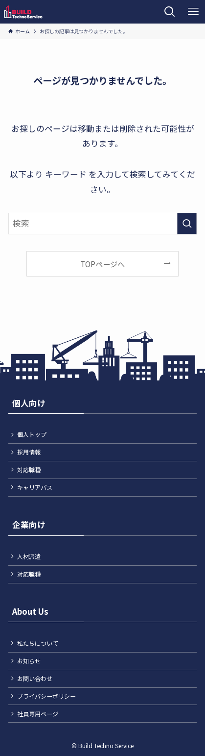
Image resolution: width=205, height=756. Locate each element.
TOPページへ (102, 264)
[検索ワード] (102, 223)
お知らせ (29, 660)
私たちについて (37, 643)
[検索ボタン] (170, 12)
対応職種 (29, 469)
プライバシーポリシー (46, 696)
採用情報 (29, 452)
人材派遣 (29, 556)
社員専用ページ (37, 713)
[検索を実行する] (187, 223)
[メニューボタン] (193, 12)
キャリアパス (34, 487)
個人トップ (31, 434)
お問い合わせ (34, 678)
